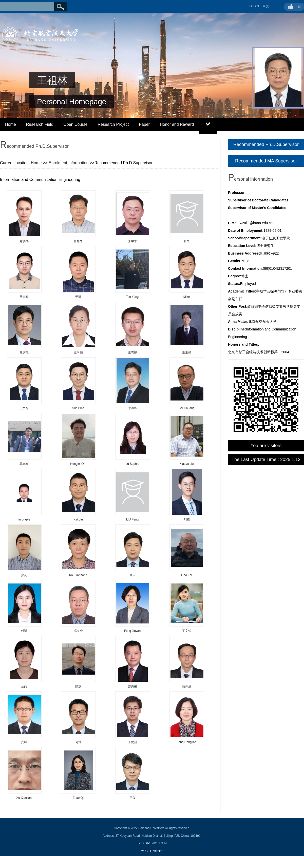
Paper (144, 124)
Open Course (75, 124)
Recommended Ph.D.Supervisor (266, 144)
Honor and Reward (177, 124)
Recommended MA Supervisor (266, 160)
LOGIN (254, 6)
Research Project (113, 124)
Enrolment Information (68, 163)
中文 (266, 6)
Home (10, 124)
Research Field (39, 124)
